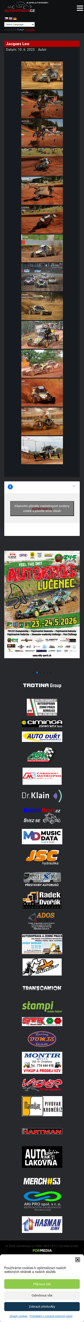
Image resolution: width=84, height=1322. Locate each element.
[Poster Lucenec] (42, 667)
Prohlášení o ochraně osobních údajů (51, 1316)
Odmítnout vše (42, 1295)
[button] (77, 1260)
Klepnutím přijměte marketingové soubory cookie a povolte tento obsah (41, 508)
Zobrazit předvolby (42, 1306)
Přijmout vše (42, 1284)
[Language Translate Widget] (19, 24)
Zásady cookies (18, 1316)
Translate (26, 29)
